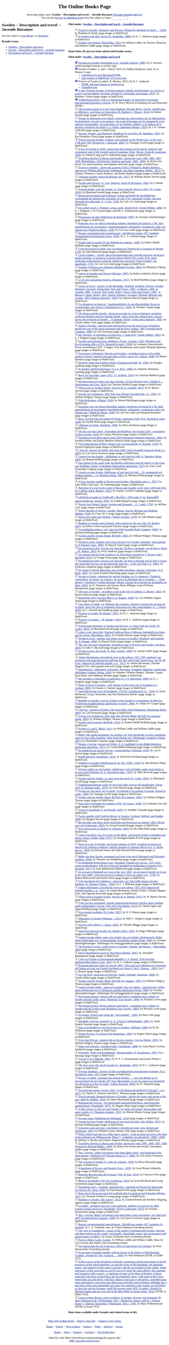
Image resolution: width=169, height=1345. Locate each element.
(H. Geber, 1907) (99, 912)
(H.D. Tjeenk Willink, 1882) (119, 335)
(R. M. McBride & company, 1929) (109, 242)
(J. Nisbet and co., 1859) (119, 847)
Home (49, 1326)
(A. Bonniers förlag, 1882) (118, 474)
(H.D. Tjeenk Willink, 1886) (120, 207)
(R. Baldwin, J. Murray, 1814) (120, 110)
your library (27, 35)
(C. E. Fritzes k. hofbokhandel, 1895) (113, 1021)
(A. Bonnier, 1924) (118, 444)
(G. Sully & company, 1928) (106, 1162)
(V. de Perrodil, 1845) (100, 809)
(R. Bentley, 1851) (98, 613)
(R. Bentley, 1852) (99, 619)
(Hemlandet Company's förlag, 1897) (120, 738)
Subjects (108, 1326)
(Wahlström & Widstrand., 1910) (103, 1118)
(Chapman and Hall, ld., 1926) (113, 362)
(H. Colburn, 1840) (118, 355)
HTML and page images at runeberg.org (103, 84)
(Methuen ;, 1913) (99, 918)
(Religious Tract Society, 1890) (117, 998)
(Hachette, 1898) (116, 974)
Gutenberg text (89, 87)
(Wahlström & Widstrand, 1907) (106, 217)
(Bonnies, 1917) (103, 279)
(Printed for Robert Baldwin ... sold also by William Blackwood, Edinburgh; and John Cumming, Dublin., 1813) (118, 169)
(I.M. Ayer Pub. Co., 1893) (121, 562)
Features (77, 1332)
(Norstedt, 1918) (113, 750)
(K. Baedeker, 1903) (119, 133)
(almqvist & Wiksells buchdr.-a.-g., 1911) (120, 660)
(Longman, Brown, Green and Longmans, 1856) (119, 316)
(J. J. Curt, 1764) (118, 198)
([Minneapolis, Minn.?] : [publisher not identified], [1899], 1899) (121, 1136)
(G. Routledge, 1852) (108, 1065)
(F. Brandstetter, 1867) (118, 1052)
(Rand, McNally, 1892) (103, 535)
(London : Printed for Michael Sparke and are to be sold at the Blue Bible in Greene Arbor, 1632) (121, 1276)
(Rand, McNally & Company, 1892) (110, 797)
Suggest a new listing (110, 1321)
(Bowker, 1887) (103, 273)
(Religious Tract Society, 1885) (117, 1007)
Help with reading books (61, 1321)
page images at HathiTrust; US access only (104, 78)
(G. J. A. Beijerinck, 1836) (113, 678)
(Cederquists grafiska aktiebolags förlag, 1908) (120, 989)
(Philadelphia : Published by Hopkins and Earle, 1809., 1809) (118, 160)
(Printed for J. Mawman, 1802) (118, 141)
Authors (87, 1326)
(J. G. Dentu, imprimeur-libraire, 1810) (120, 123)
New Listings (73, 1326)
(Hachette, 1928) (98, 425)
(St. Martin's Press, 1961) (106, 931)
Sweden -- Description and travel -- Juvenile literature (113, 24)
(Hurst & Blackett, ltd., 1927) (104, 176)
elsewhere (43, 35)
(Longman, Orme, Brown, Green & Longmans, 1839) (121, 152)
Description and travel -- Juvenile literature (31, 53)
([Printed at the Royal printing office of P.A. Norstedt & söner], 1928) (118, 343)
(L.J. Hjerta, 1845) (98, 924)
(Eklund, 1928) (95, 400)
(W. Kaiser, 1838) (110, 803)
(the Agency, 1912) (99, 1199)
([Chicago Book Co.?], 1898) (118, 1154)
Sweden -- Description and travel (25, 47)
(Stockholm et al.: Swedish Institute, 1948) (111, 62)
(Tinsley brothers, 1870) (107, 517)
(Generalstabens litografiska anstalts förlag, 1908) (118, 939)
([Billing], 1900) (113, 1027)
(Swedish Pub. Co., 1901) (117, 394)
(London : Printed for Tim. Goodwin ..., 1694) (117, 1254)
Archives (89, 1332)
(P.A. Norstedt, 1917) (119, 865)
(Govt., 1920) (104, 1168)
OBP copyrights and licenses (84, 1340)
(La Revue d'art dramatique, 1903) (105, 1033)
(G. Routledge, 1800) (104, 36)
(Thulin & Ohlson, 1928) (120, 226)
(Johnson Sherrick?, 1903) (119, 292)
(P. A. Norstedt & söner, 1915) (119, 771)
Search (59, 1326)
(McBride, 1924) (99, 722)
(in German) (114, 1246)
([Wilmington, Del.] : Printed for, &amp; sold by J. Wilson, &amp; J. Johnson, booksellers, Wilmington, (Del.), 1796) (118, 1300)
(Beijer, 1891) (118, 1040)
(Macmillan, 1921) (99, 42)
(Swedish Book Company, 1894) (118, 529)
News (67, 1332)
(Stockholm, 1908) (108, 1046)
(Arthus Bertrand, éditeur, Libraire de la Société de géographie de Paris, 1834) (121, 581)
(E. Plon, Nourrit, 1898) (105, 651)
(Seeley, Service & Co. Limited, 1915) (111, 387)
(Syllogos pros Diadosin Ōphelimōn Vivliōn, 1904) (110, 267)
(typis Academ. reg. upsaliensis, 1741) (120, 259)
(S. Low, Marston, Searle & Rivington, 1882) (113, 183)
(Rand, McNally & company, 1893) (110, 981)
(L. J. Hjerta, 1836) (120, 607)
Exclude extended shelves (127, 14)
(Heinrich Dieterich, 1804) (120, 437)
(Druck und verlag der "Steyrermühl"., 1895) (108, 1015)
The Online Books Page (84, 6)
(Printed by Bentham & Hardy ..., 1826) (122, 30)
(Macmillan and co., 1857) (118, 481)
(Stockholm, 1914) (96, 756)
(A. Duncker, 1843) (103, 828)
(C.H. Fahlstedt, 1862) (94, 1059)
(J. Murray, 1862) (120, 591)
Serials (119, 1326)
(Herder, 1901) (108, 952)
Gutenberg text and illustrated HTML (101, 75)
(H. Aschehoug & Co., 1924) (116, 691)
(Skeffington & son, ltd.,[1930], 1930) (109, 763)
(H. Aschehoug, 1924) (103, 1180)
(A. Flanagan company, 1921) (118, 1110)
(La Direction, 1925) (117, 1207)
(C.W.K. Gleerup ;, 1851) (120, 967)
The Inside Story (106, 1332)
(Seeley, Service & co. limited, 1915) (110, 896)
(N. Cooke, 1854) (113, 778)
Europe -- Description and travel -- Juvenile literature (36, 50)
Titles (98, 1326)
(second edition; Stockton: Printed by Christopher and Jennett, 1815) (119, 92)
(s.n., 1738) (120, 873)
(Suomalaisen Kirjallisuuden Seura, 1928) (117, 235)
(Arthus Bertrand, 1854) (120, 1080)
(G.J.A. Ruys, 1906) (105, 369)
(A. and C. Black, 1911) (95, 728)
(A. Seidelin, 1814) (106, 375)
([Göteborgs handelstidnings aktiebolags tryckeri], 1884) (119, 702)
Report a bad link (86, 1321)
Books (57, 1332)
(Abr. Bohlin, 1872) (119, 1121)
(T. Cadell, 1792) (115, 504)
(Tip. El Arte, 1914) (108, 1174)
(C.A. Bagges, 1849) (106, 597)
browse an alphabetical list (69, 17)
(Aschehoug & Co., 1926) (117, 306)
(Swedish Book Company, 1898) (118, 328)
